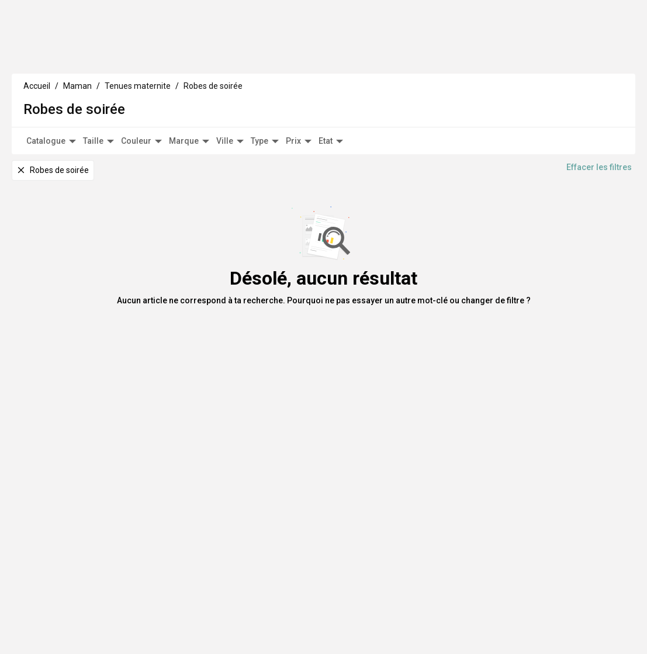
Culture (153, 55)
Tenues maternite (138, 98)
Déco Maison (209, 55)
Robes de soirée (213, 98)
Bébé (20, 55)
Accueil (36, 98)
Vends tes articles (501, 20)
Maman (106, 55)
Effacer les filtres (599, 180)
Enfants (59, 55)
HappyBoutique (569, 20)
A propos (269, 55)
